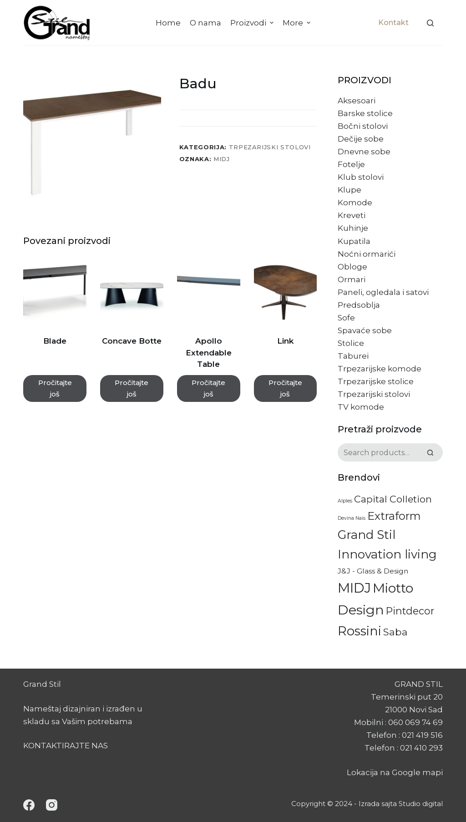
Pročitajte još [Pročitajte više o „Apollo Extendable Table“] (208, 388)
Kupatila (354, 241)
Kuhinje (353, 228)
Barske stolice (365, 113)
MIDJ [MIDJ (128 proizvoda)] (354, 588)
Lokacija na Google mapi (395, 772)
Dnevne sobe (364, 151)
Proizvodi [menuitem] (253, 22)
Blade (54, 340)
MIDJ (221, 158)
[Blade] (54, 293)
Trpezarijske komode (379, 368)
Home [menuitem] (168, 22)
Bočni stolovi (363, 126)
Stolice (351, 343)
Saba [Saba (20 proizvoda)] (395, 632)
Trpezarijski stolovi (270, 147)
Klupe (349, 189)
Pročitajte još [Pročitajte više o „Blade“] (55, 388)
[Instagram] (51, 805)
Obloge (352, 266)
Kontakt (393, 22)
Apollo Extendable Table (209, 352)
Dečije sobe (361, 138)
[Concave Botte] (131, 293)
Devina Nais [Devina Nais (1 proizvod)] (351, 518)
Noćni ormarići (366, 254)
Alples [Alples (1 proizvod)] (345, 501)
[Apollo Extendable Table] (208, 293)
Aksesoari (356, 100)
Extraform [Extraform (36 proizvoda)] (394, 516)
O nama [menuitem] (205, 22)
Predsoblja (359, 305)
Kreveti (351, 215)
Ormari (351, 279)
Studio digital (421, 803)
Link (285, 340)
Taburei (353, 355)
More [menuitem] (298, 22)
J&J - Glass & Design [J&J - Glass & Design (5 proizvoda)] (373, 571)
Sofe (346, 317)
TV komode (361, 406)
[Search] (430, 23)
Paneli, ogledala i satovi (383, 292)
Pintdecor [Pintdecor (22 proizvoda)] (410, 611)
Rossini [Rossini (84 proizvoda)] (359, 631)
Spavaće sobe (365, 330)
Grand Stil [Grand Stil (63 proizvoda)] (366, 535)
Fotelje (351, 164)
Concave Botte (132, 340)
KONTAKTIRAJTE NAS (65, 745)
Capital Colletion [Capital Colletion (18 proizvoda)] (393, 499)
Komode (355, 202)
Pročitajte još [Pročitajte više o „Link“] (285, 388)
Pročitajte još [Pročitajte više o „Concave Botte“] (131, 388)
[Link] (285, 293)
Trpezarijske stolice (376, 381)
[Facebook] (29, 805)
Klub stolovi (361, 177)
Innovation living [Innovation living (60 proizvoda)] (387, 554)
